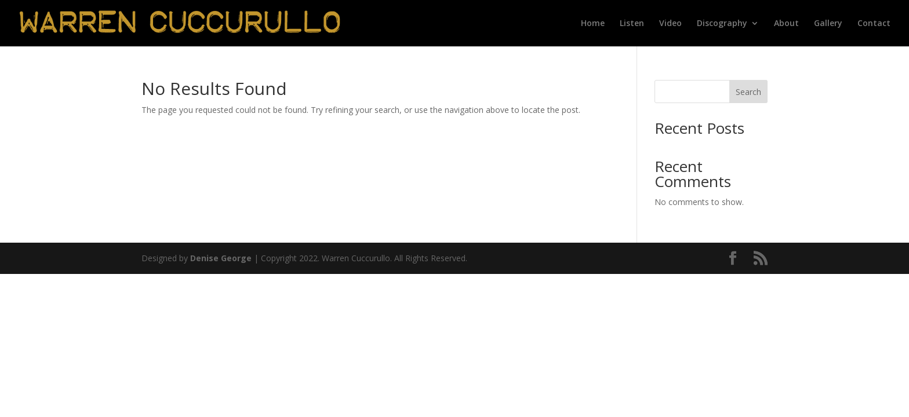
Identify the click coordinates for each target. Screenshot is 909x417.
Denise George (221, 258)
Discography (722, 23)
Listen (632, 23)
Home (593, 23)
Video (670, 23)
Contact (873, 23)
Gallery (828, 23)
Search (748, 91)
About (786, 23)
